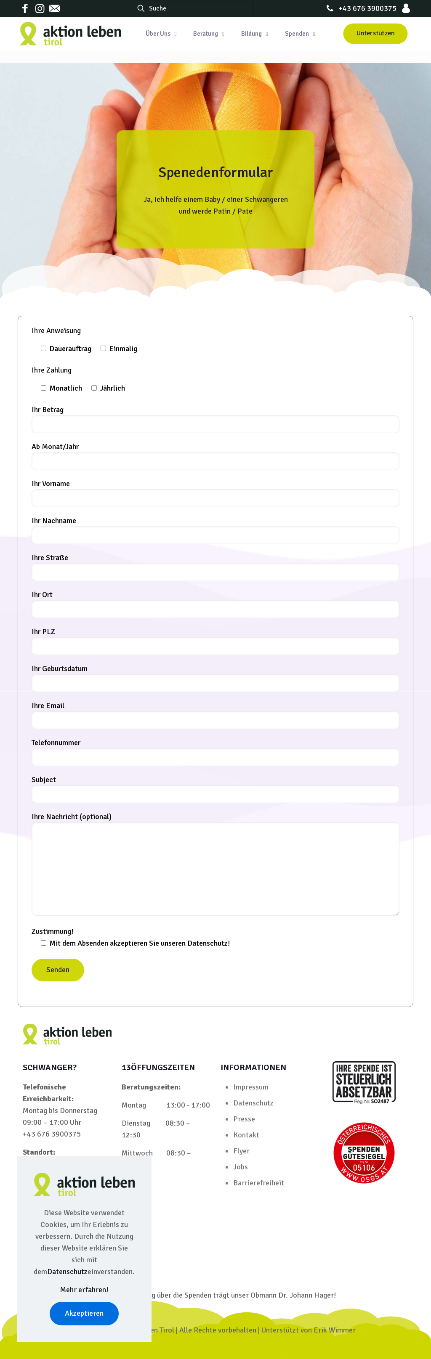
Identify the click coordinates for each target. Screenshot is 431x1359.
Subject (215, 789)
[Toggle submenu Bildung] (255, 34)
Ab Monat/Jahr (215, 456)
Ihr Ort (215, 604)
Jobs (240, 1166)
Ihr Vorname (215, 493)
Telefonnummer (215, 752)
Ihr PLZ (215, 641)
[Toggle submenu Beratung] (209, 34)
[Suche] (193, 8)
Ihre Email (215, 715)
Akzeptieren (84, 1313)
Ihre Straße (215, 567)
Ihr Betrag (215, 419)
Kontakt (246, 1135)
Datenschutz (253, 1103)
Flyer (241, 1150)
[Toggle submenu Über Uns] (161, 34)
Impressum (251, 1087)
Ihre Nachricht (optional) (215, 864)
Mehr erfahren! (84, 1289)
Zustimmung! (215, 939)
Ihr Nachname (215, 530)
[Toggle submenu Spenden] (300, 34)
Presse (244, 1119)
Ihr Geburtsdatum (215, 678)
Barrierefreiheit (258, 1182)
